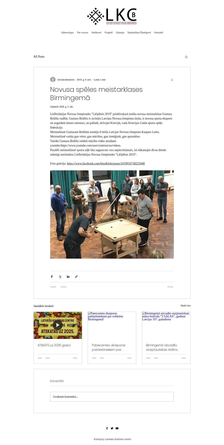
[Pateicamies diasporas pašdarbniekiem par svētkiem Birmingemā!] (112, 325)
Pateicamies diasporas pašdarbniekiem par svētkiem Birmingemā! (108, 347)
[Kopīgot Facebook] (51, 276)
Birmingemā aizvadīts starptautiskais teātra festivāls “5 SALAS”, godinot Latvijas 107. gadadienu (165, 347)
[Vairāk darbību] (172, 80)
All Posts (38, 56)
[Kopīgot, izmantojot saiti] (76, 276)
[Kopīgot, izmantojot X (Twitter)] (60, 276)
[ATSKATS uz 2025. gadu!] (58, 325)
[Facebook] (107, 428)
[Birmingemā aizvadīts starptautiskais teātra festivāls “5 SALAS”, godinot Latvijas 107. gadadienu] (166, 325)
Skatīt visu (186, 305)
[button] (186, 56)
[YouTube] (117, 428)
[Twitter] (112, 428)
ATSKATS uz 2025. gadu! (54, 345)
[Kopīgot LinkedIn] (68, 276)
